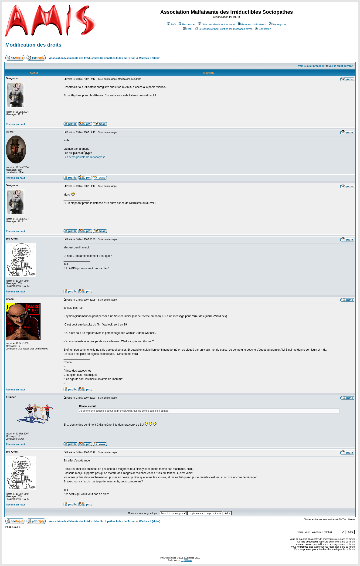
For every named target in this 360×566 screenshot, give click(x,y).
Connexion (263, 28)
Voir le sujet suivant (341, 65)
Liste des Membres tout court (216, 24)
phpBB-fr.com (186, 560)
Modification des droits (33, 45)
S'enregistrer (278, 24)
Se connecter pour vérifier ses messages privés (223, 28)
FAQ (171, 24)
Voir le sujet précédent (311, 65)
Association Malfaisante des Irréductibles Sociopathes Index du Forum (92, 58)
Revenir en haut (15, 124)
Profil (187, 28)
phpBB (173, 557)
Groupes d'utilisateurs (252, 24)
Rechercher (187, 24)
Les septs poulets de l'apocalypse (84, 157)
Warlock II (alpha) (149, 58)
